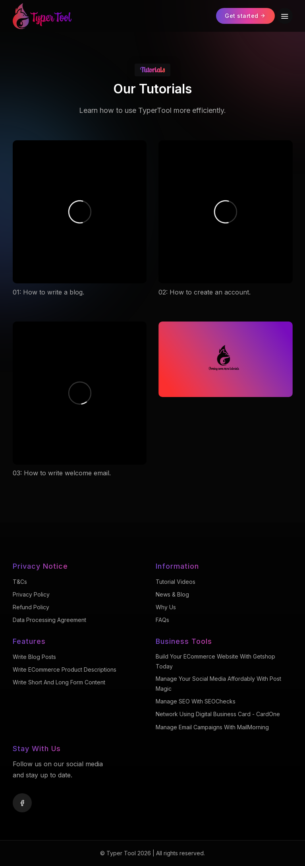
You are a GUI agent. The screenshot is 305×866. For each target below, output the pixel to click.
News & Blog (172, 594)
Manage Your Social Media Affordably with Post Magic (218, 683)
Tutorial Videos (175, 581)
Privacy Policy (31, 594)
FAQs (162, 619)
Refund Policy (31, 607)
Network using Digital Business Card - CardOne (218, 714)
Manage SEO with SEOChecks (196, 701)
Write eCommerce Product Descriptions (64, 669)
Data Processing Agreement (49, 619)
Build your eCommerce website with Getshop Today (215, 661)
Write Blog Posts (34, 656)
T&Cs (20, 581)
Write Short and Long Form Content (59, 682)
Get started (245, 15)
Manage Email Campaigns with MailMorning (212, 727)
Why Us (166, 607)
